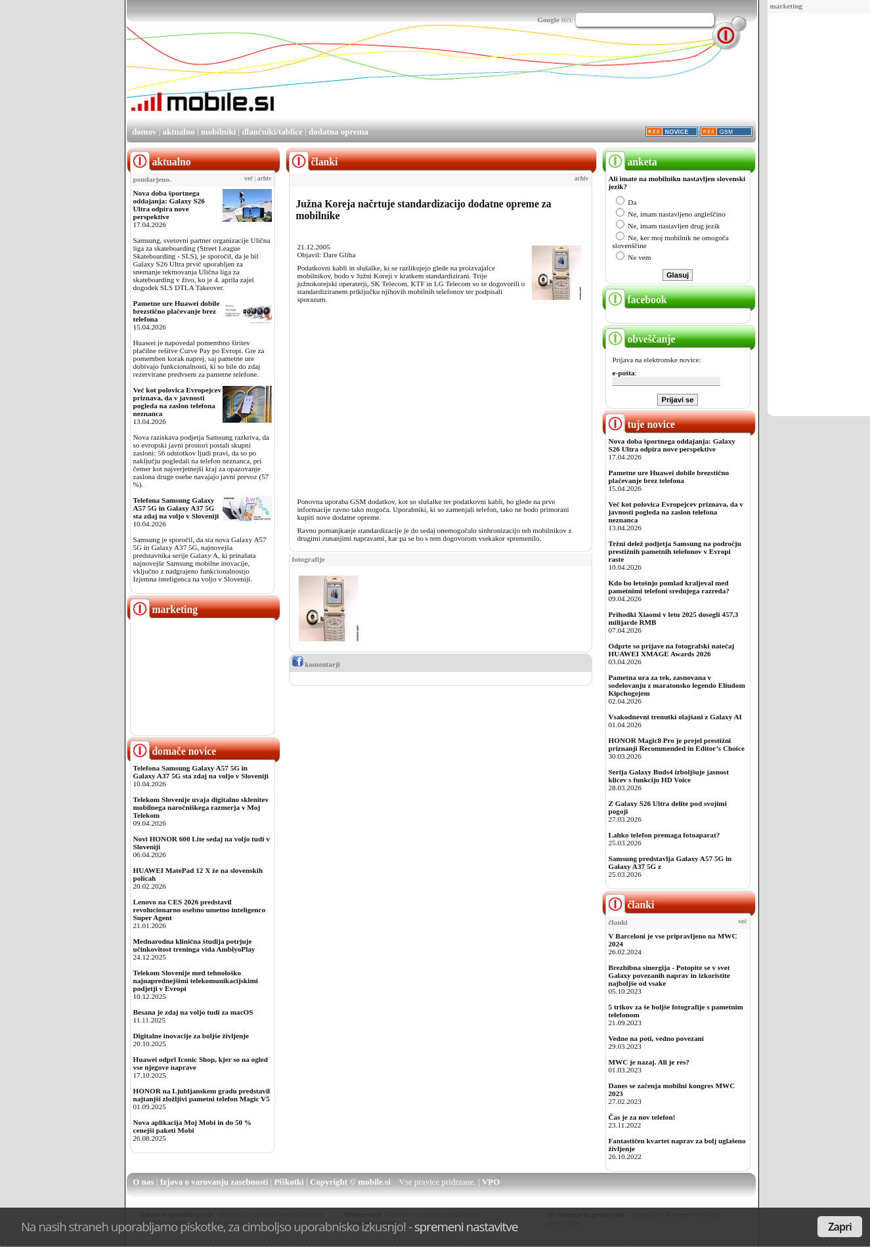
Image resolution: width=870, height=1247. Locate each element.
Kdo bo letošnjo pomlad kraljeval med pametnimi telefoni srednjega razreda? (669, 587)
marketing (786, 6)
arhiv (264, 178)
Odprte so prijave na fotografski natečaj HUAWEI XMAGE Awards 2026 (672, 650)
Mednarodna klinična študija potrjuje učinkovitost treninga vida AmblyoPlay (194, 945)
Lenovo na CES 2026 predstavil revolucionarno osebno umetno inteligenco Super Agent (199, 909)
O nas (143, 1182)
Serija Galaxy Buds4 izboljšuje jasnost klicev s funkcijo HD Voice (669, 776)
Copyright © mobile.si (350, 1182)
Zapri (840, 1226)
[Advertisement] (814, 215)
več (248, 178)
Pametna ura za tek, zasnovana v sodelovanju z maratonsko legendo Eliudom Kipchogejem (677, 685)
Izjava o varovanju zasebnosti (214, 1182)
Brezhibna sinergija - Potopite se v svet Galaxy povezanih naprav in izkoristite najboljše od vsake (669, 975)
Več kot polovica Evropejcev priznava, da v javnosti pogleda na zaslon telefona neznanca (177, 401)
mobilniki (218, 132)
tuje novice (640, 424)
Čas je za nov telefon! (642, 1117)
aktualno (179, 132)
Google (548, 20)
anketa (631, 161)
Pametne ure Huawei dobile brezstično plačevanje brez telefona (176, 311)
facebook (636, 299)
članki (630, 904)
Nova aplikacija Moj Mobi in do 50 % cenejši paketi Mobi (192, 1126)
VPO (491, 1182)
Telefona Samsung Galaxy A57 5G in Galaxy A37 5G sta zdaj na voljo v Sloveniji (176, 508)
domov (144, 132)
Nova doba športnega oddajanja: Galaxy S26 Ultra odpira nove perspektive (169, 205)
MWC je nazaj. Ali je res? (649, 1062)
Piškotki (289, 1182)
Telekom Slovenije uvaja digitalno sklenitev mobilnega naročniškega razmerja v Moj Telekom (201, 807)
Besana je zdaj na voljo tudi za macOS (193, 1012)
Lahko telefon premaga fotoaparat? (664, 835)
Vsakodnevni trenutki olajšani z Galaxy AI (675, 717)
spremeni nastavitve (466, 1226)
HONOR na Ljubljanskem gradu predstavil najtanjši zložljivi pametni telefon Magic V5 (202, 1095)
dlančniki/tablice (272, 132)
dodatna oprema (338, 132)
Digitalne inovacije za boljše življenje (191, 1036)
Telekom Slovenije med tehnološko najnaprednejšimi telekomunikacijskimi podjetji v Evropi (195, 980)
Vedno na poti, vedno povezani (656, 1038)
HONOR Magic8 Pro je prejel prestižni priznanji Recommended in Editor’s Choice (677, 744)
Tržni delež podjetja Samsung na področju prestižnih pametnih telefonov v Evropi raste (675, 551)
